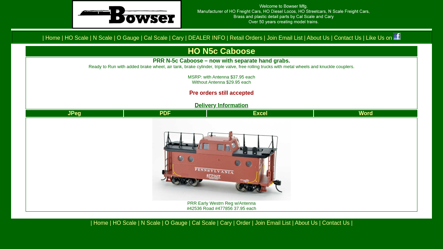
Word (366, 113)
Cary (178, 38)
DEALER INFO (206, 38)
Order (243, 223)
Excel (260, 113)
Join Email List (284, 38)
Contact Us (347, 38)
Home (53, 38)
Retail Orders (246, 38)
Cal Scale (156, 38)
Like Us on (380, 38)
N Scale (102, 38)
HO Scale (76, 38)
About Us (318, 38)
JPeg (74, 113)
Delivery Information (221, 105)
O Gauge (128, 38)
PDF (165, 113)
